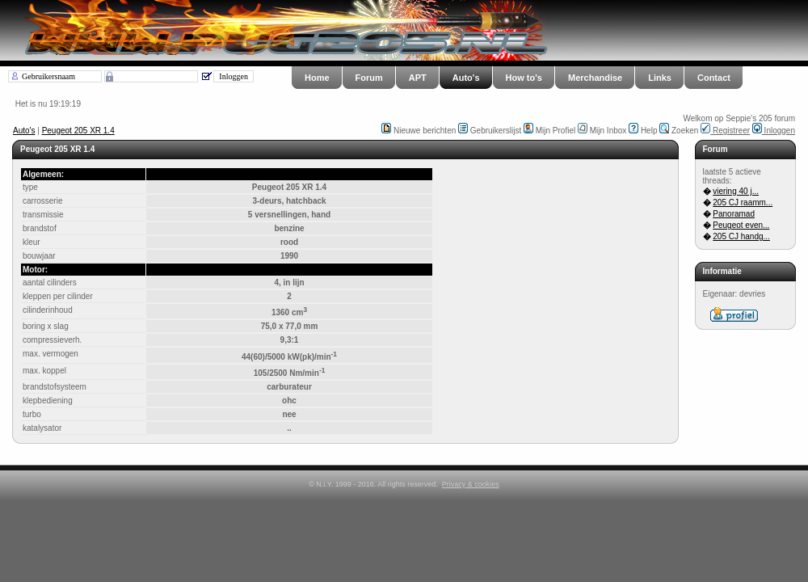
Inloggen (773, 130)
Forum (369, 77)
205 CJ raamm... (742, 202)
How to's (524, 77)
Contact (713, 77)
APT (418, 77)
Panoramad (734, 213)
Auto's (466, 77)
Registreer (725, 130)
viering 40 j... (736, 191)
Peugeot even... (741, 225)
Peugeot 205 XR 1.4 (78, 130)
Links (659, 77)
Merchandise (595, 77)
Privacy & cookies (470, 484)
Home (317, 77)
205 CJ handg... (741, 236)
